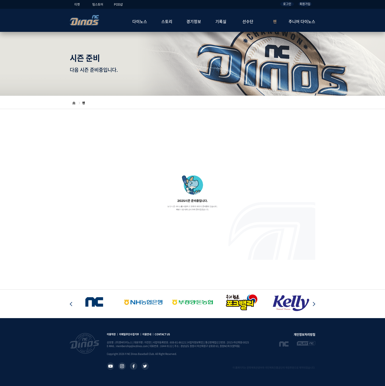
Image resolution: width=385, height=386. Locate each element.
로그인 (287, 4)
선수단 (247, 21)
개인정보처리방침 (304, 334)
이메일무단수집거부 (129, 334)
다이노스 (139, 21)
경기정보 (193, 21)
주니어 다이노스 (302, 21)
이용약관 (111, 334)
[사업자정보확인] (195, 342)
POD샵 (118, 4)
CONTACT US (162, 334)
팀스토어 (97, 4)
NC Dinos (84, 20)
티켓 (77, 4)
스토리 (166, 21)
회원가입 (305, 4)
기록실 (220, 21)
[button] (314, 303)
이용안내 (146, 334)
